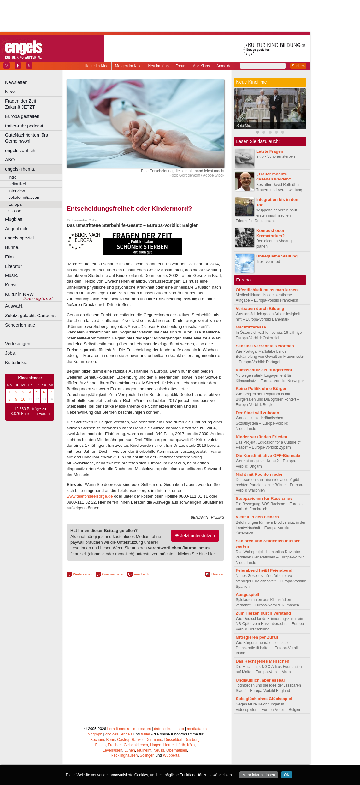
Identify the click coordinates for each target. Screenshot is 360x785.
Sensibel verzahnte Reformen (265, 346)
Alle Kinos (201, 66)
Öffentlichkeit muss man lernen (267, 289)
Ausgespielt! (248, 594)
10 (23, 399)
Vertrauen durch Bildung (260, 308)
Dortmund (153, 739)
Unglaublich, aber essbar (260, 680)
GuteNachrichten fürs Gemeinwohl (26, 138)
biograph (94, 734)
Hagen (155, 745)
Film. (10, 256)
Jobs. (10, 353)
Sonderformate (20, 325)
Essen (100, 745)
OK (286, 775)
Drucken (217, 574)
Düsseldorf (173, 739)
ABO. (10, 159)
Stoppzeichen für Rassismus (264, 498)
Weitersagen (82, 574)
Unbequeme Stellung (277, 256)
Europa (15, 204)
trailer (145, 734)
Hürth (180, 745)
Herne (168, 745)
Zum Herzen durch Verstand (263, 613)
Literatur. (14, 266)
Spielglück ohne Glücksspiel (264, 698)
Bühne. (12, 247)
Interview (16, 190)
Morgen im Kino (128, 66)
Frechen (115, 745)
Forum (180, 66)
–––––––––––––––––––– (30, 334)
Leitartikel (17, 183)
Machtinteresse (251, 327)
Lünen (129, 750)
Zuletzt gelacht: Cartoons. (31, 315)
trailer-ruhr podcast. (24, 125)
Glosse (14, 211)
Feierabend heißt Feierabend (264, 570)
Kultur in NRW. (20, 294)
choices (111, 734)
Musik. (11, 275)
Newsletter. (16, 82)
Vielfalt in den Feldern (257, 517)
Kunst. (11, 284)
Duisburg (192, 739)
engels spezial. (20, 237)
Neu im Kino (158, 66)
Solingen (147, 755)
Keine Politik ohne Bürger (261, 388)
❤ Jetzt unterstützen (195, 535)
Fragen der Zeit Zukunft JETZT (34, 103)
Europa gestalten (22, 116)
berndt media (118, 729)
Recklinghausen (124, 755)
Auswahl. (14, 306)
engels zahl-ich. (21, 150)
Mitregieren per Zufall (257, 637)
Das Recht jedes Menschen (262, 661)
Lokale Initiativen (23, 197)
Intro (12, 177)
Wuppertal (171, 755)
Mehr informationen (258, 775)
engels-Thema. (20, 169)
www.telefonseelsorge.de (90, 496)
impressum (142, 729)
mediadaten (197, 729)
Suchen (298, 66)
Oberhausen (176, 750)
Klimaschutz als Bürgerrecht (264, 370)
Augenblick (16, 228)
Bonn (110, 739)
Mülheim (144, 750)
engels (126, 734)
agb (181, 729)
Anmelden (224, 66)
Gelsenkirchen (136, 745)
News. (11, 91)
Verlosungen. (18, 343)
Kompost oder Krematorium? (270, 233)
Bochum (97, 739)
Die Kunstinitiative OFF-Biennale (268, 455)
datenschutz (164, 729)
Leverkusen (112, 750)
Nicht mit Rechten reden (260, 474)
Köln (191, 745)
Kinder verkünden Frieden (261, 436)
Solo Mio (243, 125)
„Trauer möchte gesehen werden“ (273, 177)
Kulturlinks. (16, 362)
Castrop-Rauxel (130, 739)
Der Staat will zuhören (257, 412)
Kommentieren (113, 574)
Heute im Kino (96, 66)
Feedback (141, 574)
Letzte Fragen (269, 151)
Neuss (158, 750)
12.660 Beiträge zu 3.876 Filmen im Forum (30, 411)
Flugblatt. (14, 219)
